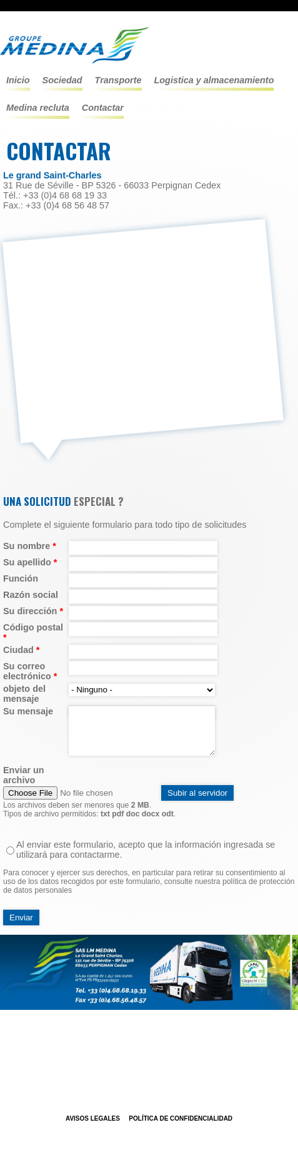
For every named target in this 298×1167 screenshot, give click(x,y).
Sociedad (62, 80)
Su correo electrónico (30, 671)
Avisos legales (93, 1118)
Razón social (30, 595)
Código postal (33, 632)
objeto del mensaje (24, 694)
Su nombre (29, 546)
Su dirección (33, 611)
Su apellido (30, 562)
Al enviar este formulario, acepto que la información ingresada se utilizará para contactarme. (145, 850)
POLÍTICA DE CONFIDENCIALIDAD (180, 1118)
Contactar (103, 108)
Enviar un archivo (23, 775)
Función (20, 578)
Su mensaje (28, 711)
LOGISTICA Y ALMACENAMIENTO (214, 80)
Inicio (18, 80)
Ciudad (21, 650)
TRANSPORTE (118, 80)
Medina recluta (37, 108)
